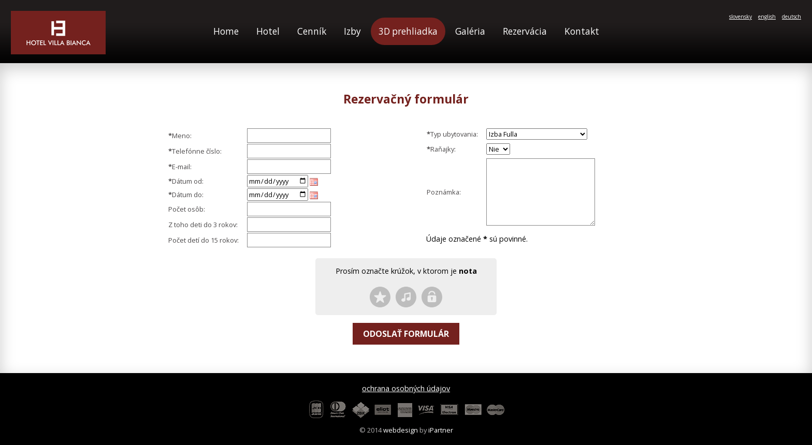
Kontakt (581, 31)
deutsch (791, 16)
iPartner (440, 430)
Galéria (470, 31)
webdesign (400, 430)
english (767, 16)
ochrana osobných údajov (406, 388)
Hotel (268, 31)
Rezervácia (525, 31)
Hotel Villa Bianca (58, 32)
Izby (352, 31)
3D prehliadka (408, 31)
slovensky (740, 16)
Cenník (311, 31)
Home (226, 31)
